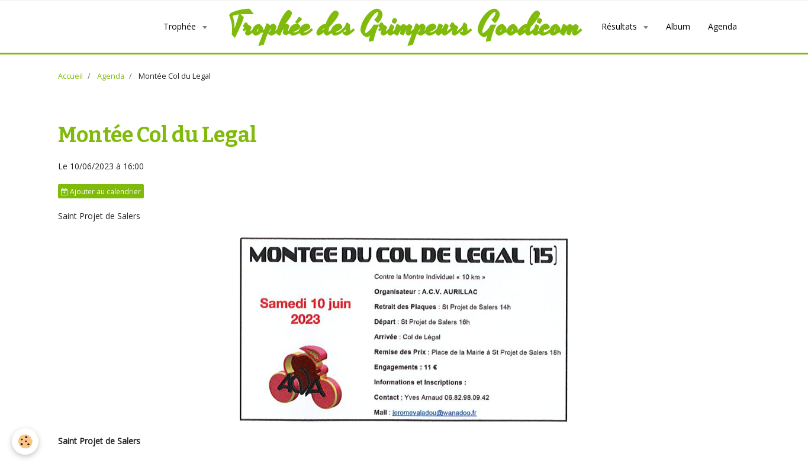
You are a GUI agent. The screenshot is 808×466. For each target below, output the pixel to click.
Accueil (70, 76)
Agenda (722, 26)
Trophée (180, 26)
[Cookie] (25, 441)
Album (678, 26)
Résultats (620, 26)
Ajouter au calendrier (101, 191)
